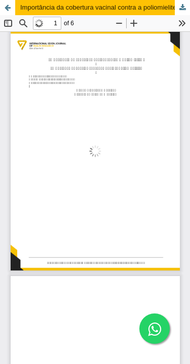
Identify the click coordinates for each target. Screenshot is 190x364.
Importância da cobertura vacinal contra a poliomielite (98, 7)
